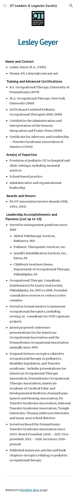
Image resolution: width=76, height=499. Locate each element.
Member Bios (30, 490)
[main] (38, 42)
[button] (5, 5)
